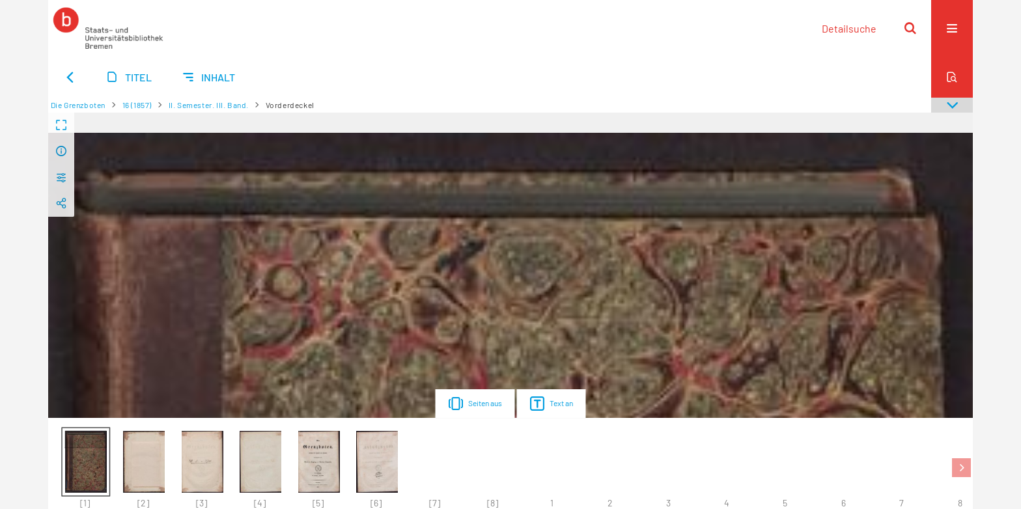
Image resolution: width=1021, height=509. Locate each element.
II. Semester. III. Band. (209, 104)
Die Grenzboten (78, 104)
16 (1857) (137, 104)
